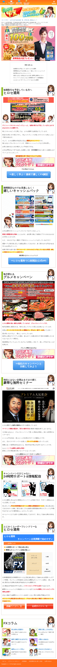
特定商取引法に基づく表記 (35, 661)
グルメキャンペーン (22, 73)
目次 (26, 65)
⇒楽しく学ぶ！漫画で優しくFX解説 (28, 174)
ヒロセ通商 (24, 68)
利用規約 (24, 661)
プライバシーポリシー (14, 661)
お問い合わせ (48, 661)
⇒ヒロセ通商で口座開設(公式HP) (28, 260)
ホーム (4, 661)
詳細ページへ (14, 606)
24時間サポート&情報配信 (28, 77)
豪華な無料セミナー (28, 75)
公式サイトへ (40, 606)
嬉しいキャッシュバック (29, 71)
